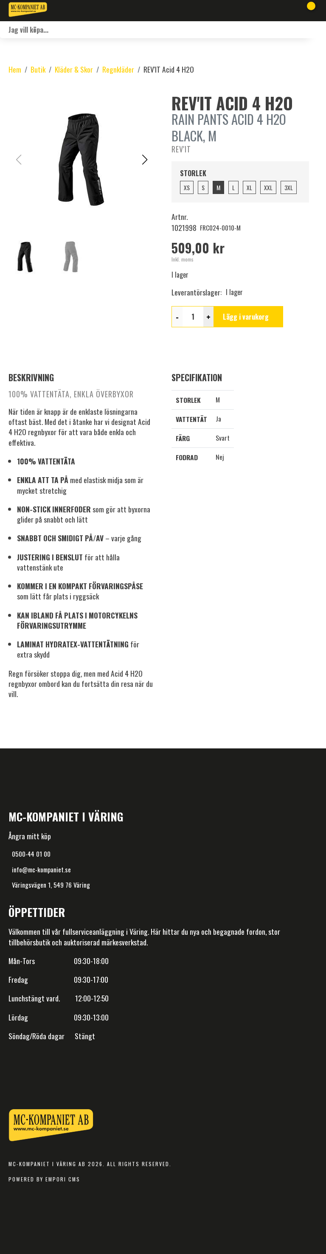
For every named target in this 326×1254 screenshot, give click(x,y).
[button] (144, 159)
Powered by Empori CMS (44, 1179)
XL (249, 187)
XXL (268, 187)
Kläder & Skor (74, 69)
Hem (14, 69)
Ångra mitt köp (29, 835)
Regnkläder (118, 69)
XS (187, 187)
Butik (38, 69)
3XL (288, 187)
